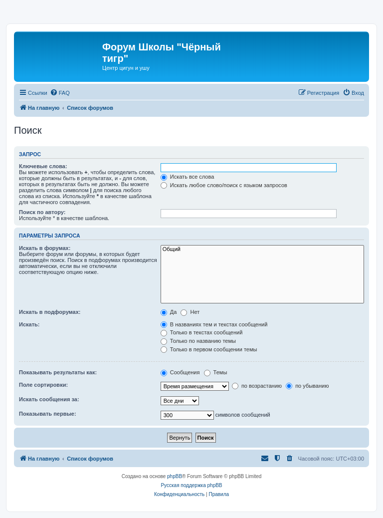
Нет (190, 312)
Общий (262, 249)
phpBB (174, 476)
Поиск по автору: (42, 212)
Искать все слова (187, 177)
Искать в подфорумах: (50, 312)
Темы (215, 372)
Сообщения (180, 372)
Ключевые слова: (43, 166)
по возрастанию (257, 386)
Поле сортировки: (43, 385)
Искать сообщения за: (49, 399)
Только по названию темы (198, 341)
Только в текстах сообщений (202, 332)
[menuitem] (60, 93)
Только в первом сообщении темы (209, 349)
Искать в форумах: (44, 248)
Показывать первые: (47, 414)
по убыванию (307, 386)
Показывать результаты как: (58, 372)
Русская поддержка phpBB (191, 485)
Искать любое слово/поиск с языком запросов (224, 185)
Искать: (29, 324)
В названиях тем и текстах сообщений (214, 324)
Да (169, 312)
